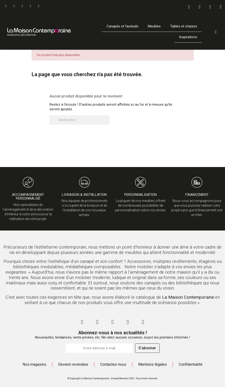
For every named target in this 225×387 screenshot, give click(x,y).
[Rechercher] (79, 120)
